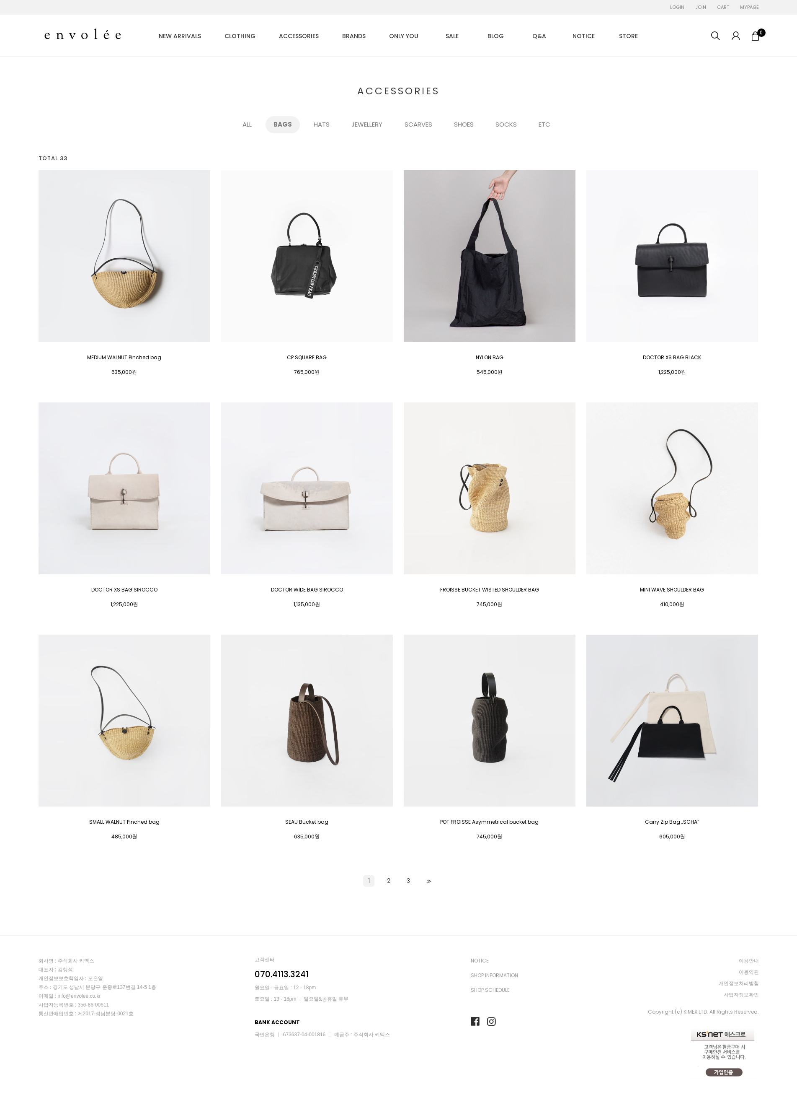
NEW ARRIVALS (180, 36)
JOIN (700, 7)
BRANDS (354, 36)
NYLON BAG (489, 358)
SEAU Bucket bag (306, 822)
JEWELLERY (366, 125)
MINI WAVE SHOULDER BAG (672, 590)
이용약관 (749, 971)
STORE (628, 36)
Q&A (539, 36)
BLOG (495, 36)
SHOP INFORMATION (494, 975)
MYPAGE (749, 7)
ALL (247, 125)
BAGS (282, 125)
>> (428, 881)
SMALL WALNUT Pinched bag (124, 822)
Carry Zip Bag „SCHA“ (672, 822)
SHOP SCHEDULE (490, 990)
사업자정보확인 (741, 994)
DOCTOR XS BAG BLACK (672, 358)
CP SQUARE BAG (307, 358)
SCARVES (418, 125)
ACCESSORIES (299, 36)
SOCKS (506, 125)
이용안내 (749, 960)
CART (723, 7)
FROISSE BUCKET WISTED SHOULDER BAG (489, 590)
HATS (322, 125)
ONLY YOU (403, 36)
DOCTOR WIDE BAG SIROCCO (307, 590)
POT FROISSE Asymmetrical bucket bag (489, 822)
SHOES (464, 125)
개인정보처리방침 (739, 983)
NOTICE (584, 36)
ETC (544, 125)
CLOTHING (239, 36)
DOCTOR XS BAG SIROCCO (124, 590)
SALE (452, 36)
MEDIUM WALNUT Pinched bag (124, 358)
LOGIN (677, 7)
